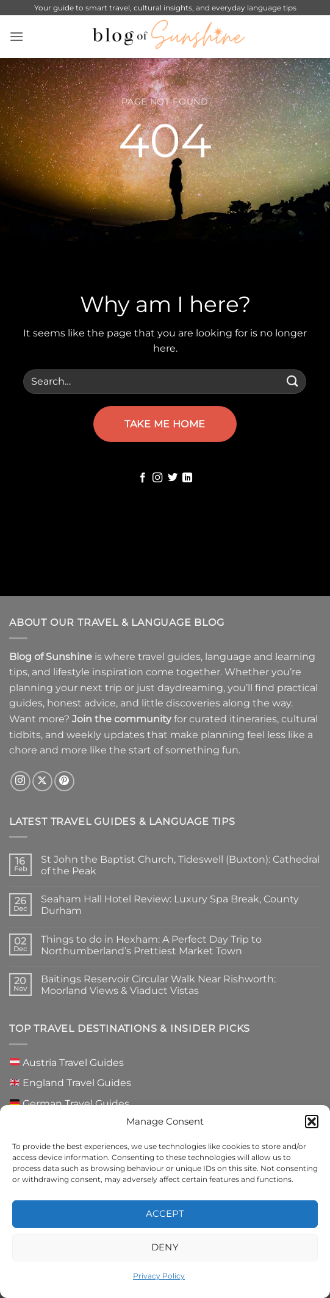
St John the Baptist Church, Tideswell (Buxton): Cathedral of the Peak (180, 865)
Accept (165, 1213)
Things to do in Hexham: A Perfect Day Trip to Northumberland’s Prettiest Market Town (151, 945)
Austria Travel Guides (67, 1062)
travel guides (169, 656)
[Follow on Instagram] (157, 478)
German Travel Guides (69, 1103)
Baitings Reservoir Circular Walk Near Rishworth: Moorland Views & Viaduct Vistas (158, 984)
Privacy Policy (159, 1275)
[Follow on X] (42, 781)
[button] (312, 1121)
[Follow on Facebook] (143, 478)
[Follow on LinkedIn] (187, 478)
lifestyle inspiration (98, 672)
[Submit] (292, 381)
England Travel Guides (70, 1083)
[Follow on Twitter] (173, 478)
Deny (165, 1247)
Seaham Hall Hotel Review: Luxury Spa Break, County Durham (170, 904)
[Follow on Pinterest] (64, 781)
